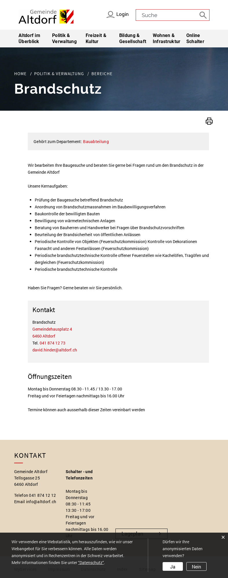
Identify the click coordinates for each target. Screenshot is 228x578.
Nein (196, 567)
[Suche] (203, 14)
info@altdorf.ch (41, 501)
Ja (172, 567)
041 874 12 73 (52, 343)
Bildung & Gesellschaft (132, 38)
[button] (209, 120)
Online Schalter (195, 38)
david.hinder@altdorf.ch (54, 350)
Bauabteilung (96, 141)
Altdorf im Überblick (29, 38)
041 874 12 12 (42, 495)
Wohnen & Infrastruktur (166, 38)
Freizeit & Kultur (96, 38)
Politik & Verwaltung (64, 38)
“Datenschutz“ (91, 563)
